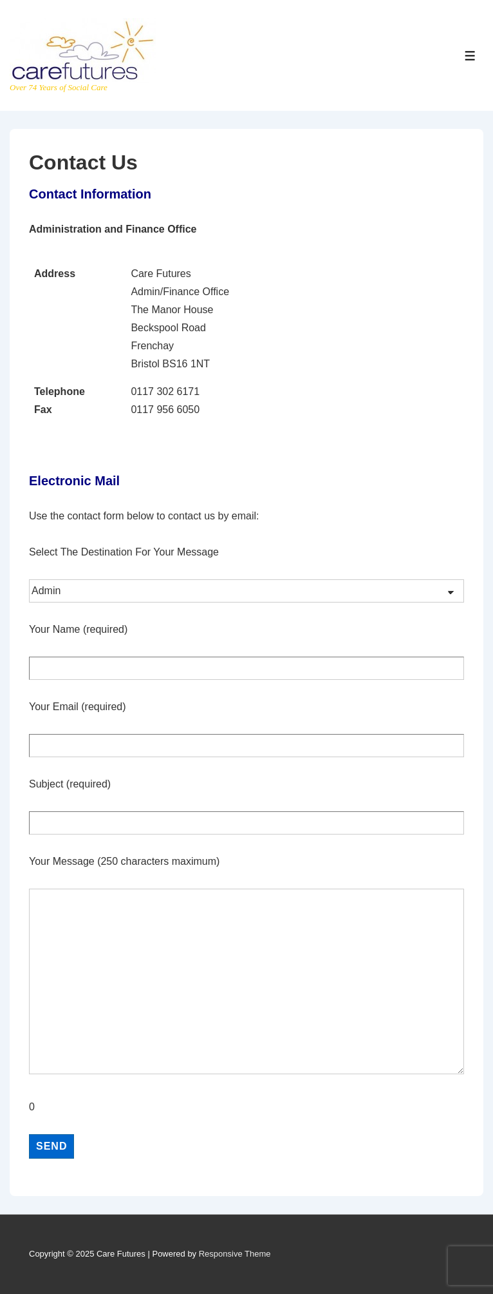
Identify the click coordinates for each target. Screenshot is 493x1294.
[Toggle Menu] (470, 55)
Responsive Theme (235, 1254)
